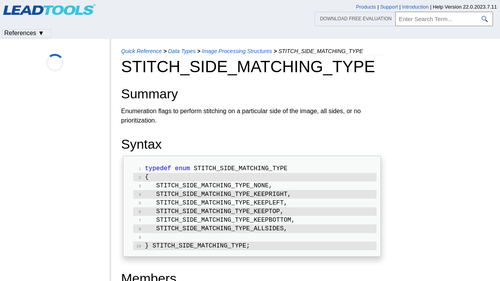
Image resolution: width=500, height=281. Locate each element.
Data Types (182, 51)
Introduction (415, 7)
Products (366, 7)
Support (389, 7)
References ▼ (24, 33)
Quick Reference (141, 51)
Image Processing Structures (237, 51)
